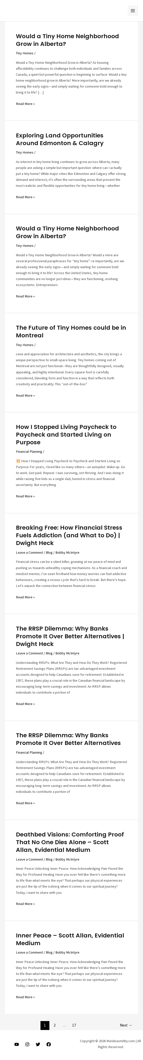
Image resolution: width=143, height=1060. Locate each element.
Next (126, 1025)
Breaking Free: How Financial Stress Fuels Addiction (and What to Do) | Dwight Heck (69, 535)
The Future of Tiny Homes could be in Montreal (71, 331)
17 (74, 1025)
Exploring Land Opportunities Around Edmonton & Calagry (60, 139)
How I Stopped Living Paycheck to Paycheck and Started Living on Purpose (66, 434)
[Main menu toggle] (133, 10)
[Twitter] (38, 1044)
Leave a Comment (29, 552)
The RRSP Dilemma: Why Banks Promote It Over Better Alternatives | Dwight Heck (70, 636)
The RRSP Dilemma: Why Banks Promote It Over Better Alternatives (68, 739)
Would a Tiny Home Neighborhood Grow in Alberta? (67, 40)
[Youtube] (16, 1044)
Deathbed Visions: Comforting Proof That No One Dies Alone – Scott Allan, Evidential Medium (70, 842)
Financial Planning (29, 451)
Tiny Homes (25, 53)
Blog (49, 552)
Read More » (25, 104)
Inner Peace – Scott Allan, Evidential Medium (70, 939)
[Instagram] (27, 1044)
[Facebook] (48, 1044)
